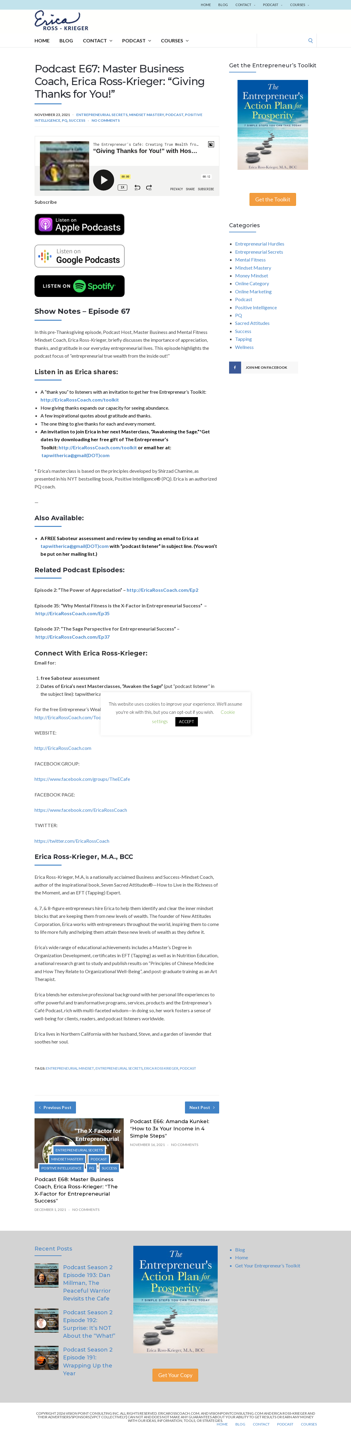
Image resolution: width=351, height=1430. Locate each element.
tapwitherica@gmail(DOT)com (75, 455)
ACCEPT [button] (186, 721)
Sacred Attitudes (252, 323)
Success (77, 120)
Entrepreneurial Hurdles (259, 243)
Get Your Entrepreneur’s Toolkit (267, 1265)
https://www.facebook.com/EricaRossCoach (81, 810)
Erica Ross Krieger (161, 1068)
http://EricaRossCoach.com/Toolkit (71, 717)
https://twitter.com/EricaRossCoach (72, 841)
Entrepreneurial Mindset (70, 1068)
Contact (245, 5)
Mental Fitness (250, 259)
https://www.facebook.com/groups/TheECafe (82, 779)
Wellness (244, 347)
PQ (64, 120)
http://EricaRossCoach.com (63, 748)
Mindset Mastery (146, 114)
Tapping (243, 339)
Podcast (273, 5)
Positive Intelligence (61, 1168)
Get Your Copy (175, 1375)
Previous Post (55, 1107)
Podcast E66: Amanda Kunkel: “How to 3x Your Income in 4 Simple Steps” (169, 1128)
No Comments (106, 120)
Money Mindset (251, 275)
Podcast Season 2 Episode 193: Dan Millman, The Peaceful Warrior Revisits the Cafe (88, 1283)
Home (206, 5)
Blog (223, 5)
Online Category (252, 283)
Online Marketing (253, 291)
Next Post (202, 1107)
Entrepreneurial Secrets (102, 114)
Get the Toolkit (272, 199)
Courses (299, 5)
